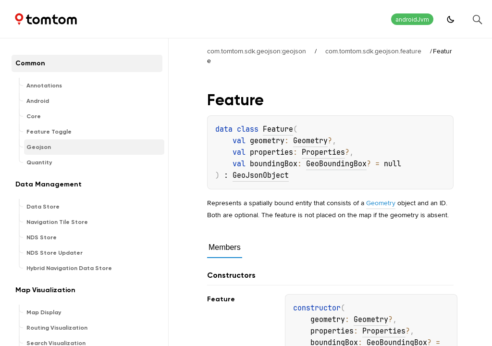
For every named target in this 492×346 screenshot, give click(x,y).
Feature (278, 129)
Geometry (310, 141)
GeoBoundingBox (336, 164)
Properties (323, 152)
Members (225, 247)
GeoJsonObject (261, 175)
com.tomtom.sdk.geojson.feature (373, 51)
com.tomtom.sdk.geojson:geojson (256, 51)
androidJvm (412, 19)
